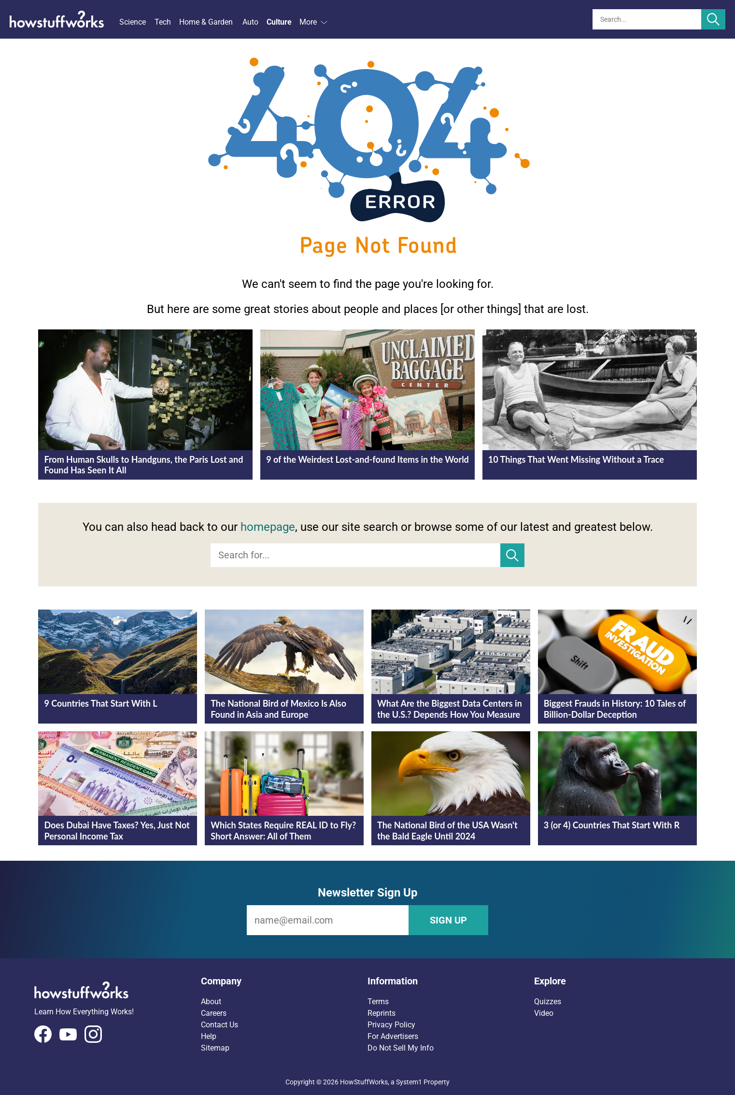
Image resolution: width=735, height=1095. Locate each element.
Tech (163, 22)
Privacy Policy (391, 1024)
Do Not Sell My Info (401, 1047)
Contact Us (219, 1024)
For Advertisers (393, 1036)
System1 (409, 1082)
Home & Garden (206, 22)
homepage (267, 527)
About (211, 1001)
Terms (378, 1001)
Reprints (382, 1013)
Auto (250, 22)
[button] (284, 981)
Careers (213, 1013)
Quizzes (547, 1001)
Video (543, 1013)
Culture (279, 22)
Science (132, 22)
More (313, 22)
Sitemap (215, 1047)
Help (208, 1036)
